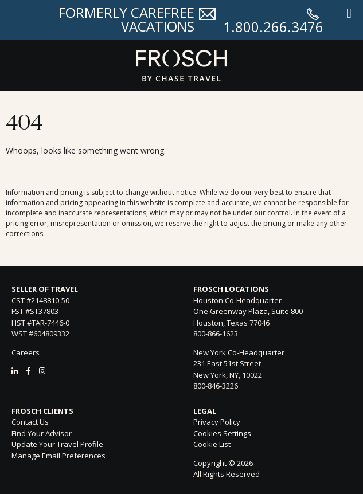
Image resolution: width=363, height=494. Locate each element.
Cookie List (212, 444)
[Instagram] (42, 371)
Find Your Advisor (41, 433)
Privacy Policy (216, 422)
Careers (25, 352)
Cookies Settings (222, 433)
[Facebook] (28, 371)
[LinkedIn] (14, 371)
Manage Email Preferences (58, 455)
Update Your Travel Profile (57, 444)
